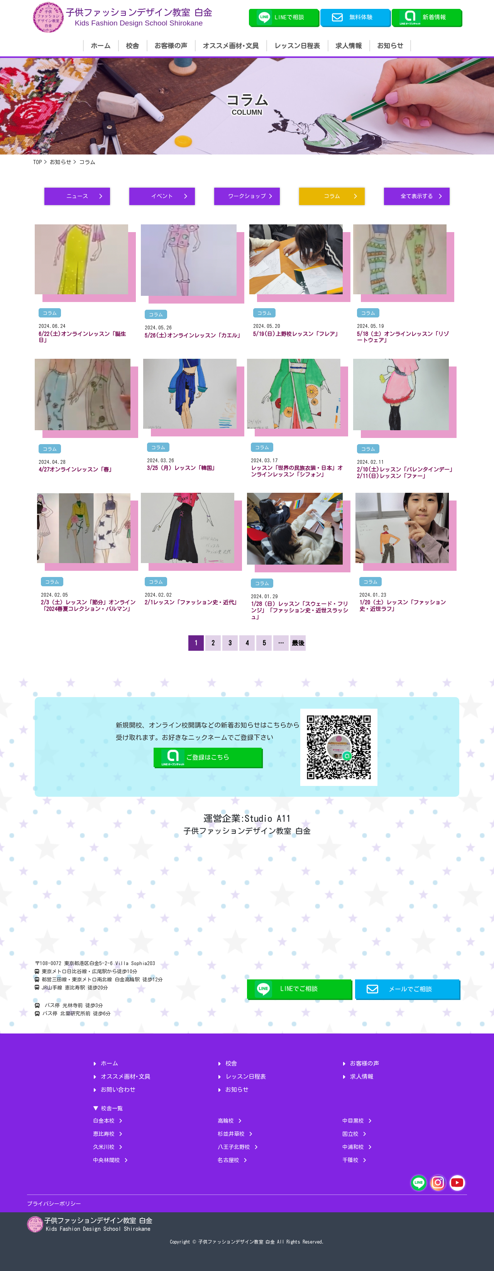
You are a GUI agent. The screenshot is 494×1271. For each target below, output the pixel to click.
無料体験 (352, 17)
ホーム (100, 45)
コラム (50, 313)
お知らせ (390, 45)
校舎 (132, 45)
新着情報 (434, 17)
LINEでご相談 (299, 989)
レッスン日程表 (297, 45)
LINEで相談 (289, 17)
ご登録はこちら (207, 757)
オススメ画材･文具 (231, 45)
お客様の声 (170, 45)
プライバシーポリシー (54, 1204)
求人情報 (348, 45)
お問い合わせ (118, 1090)
